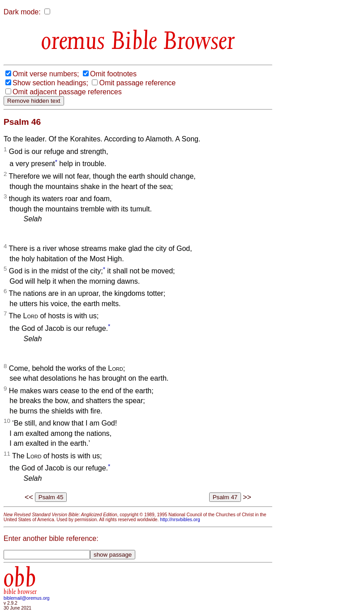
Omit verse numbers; (46, 74)
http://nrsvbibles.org (180, 519)
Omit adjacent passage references (67, 92)
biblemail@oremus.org (27, 598)
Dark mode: (22, 12)
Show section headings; (50, 83)
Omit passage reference (137, 83)
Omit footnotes (113, 74)
